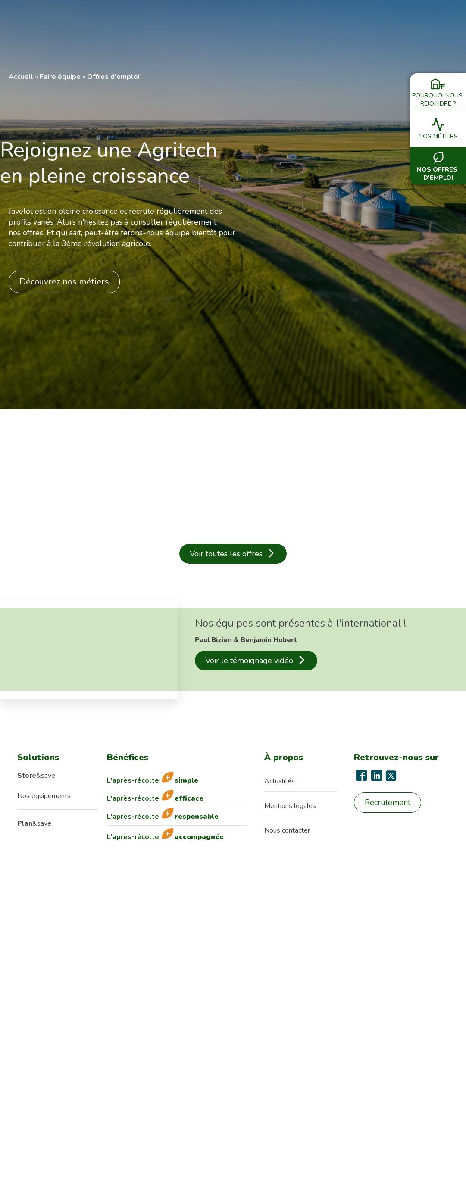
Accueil (21, 76)
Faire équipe (60, 76)
